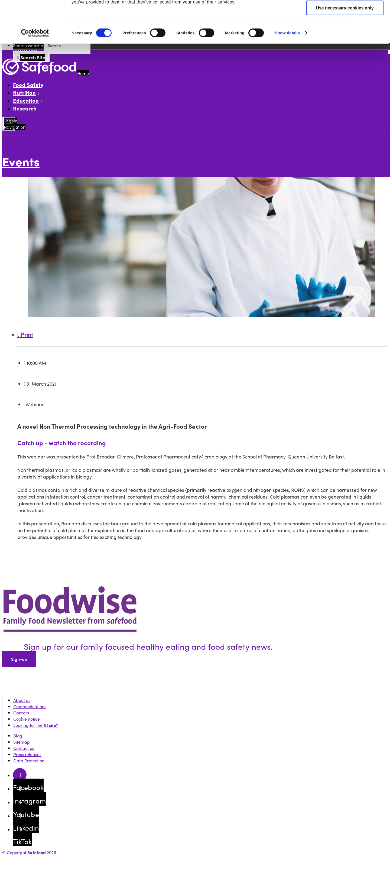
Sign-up (19, 659)
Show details (287, 72)
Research (25, 108)
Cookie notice (26, 719)
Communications (29, 706)
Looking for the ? (35, 725)
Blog (17, 736)
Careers (21, 713)
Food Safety (28, 85)
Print (25, 334)
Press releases (27, 754)
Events (21, 161)
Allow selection (344, 30)
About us (21, 700)
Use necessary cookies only (344, 47)
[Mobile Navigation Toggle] (8, 123)
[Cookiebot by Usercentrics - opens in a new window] (35, 73)
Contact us (23, 748)
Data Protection (28, 760)
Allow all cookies (344, 13)
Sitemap (21, 742)
